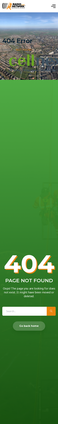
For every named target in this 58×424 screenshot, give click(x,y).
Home (6, 50)
